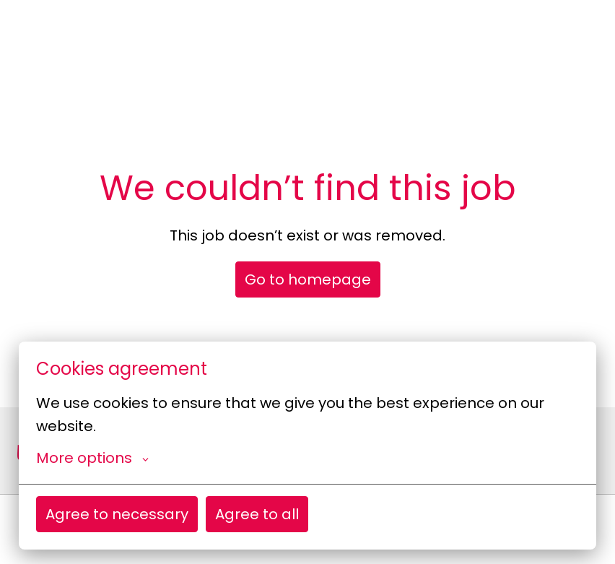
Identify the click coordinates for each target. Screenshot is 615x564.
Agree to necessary (116, 514)
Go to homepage (308, 279)
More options (92, 458)
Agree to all (257, 514)
